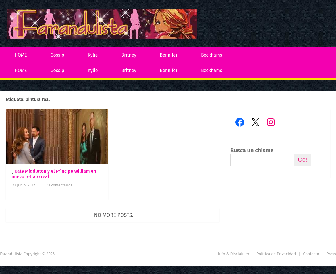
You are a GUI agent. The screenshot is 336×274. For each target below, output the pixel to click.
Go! (302, 159)
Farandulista (11, 254)
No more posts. (114, 215)
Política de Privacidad (276, 254)
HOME (21, 55)
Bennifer (168, 55)
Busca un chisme (252, 150)
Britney (128, 55)
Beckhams (211, 55)
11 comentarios (59, 185)
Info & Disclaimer (234, 254)
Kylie (93, 55)
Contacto (311, 254)
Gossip (57, 55)
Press (331, 254)
